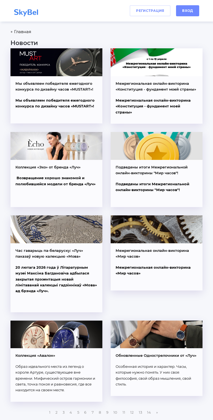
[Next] (157, 412)
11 (124, 412)
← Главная (20, 31)
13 (140, 412)
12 (132, 412)
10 (115, 412)
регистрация (150, 11)
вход (187, 11)
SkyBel (26, 10)
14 (149, 412)
